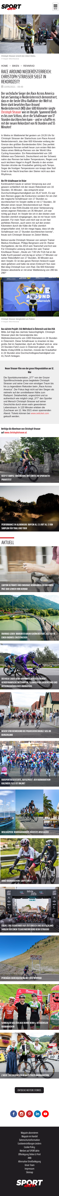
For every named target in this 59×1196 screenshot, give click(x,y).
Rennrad (28, 66)
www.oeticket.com (40, 413)
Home (4, 66)
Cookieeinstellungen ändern (29, 1143)
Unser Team (29, 1165)
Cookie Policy (29, 1147)
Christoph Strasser (11, 112)
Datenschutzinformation (29, 1140)
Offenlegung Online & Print (29, 1154)
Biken (15, 66)
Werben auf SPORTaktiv (29, 1150)
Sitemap (29, 1172)
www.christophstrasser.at (15, 432)
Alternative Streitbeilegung (29, 1161)
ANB (29, 1157)
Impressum (29, 1168)
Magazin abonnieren (29, 1132)
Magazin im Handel (30, 1136)
